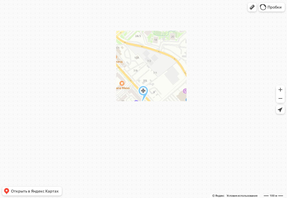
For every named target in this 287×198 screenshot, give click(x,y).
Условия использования (242, 195)
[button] (252, 7)
